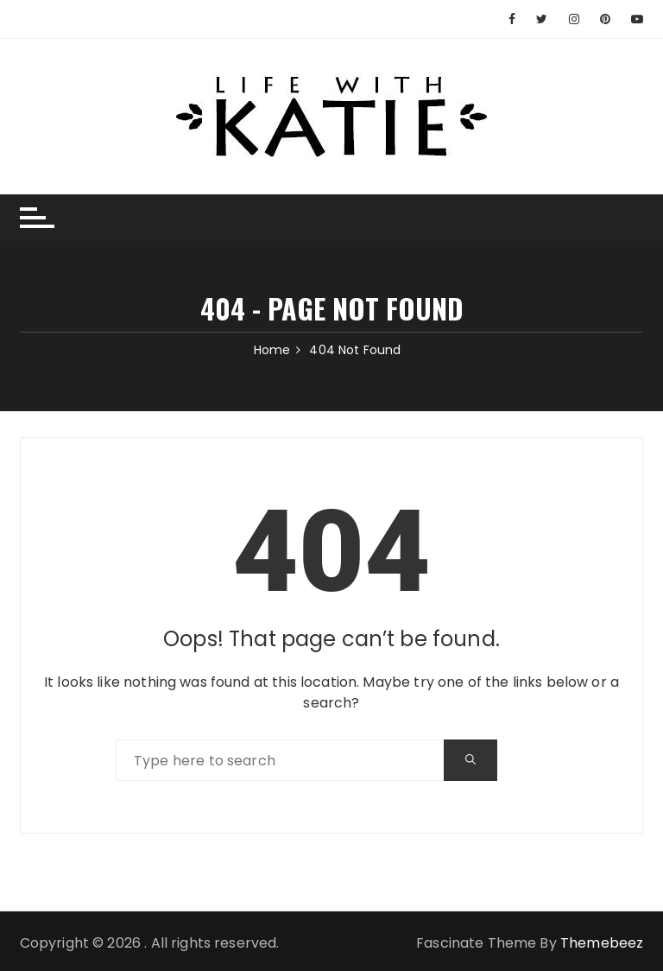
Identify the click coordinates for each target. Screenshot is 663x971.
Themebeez (601, 943)
